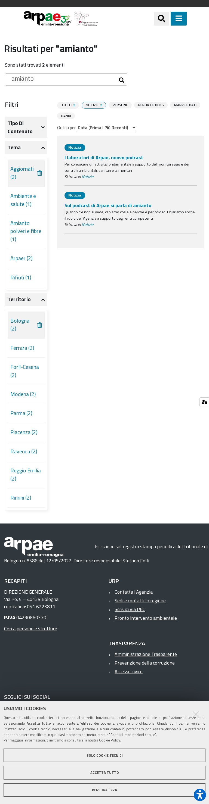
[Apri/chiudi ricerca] (168, 19)
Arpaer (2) (21, 258)
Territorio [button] (19, 299)
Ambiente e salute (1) (23, 200)
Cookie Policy (109, 740)
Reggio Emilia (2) (25, 474)
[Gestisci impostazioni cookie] (204, 402)
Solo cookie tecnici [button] (105, 755)
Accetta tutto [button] (104, 772)
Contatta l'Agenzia (134, 592)
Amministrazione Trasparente (146, 654)
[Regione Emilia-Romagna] (126, 18)
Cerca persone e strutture (30, 628)
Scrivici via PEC (130, 609)
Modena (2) (23, 394)
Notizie (87, 176)
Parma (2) (21, 413)
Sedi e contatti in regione (140, 600)
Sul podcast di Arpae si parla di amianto (107, 205)
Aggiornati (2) (22, 173)
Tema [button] (14, 147)
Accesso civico (129, 671)
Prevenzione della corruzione (145, 662)
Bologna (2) (19, 325)
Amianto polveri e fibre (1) (25, 231)
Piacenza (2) (24, 432)
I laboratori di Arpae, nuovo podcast (103, 157)
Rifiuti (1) (20, 277)
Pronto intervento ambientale (146, 618)
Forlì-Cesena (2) (24, 371)
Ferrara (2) (22, 348)
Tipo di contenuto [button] (20, 127)
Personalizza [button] (104, 790)
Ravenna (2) (23, 451)
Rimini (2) (20, 498)
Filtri (11, 104)
